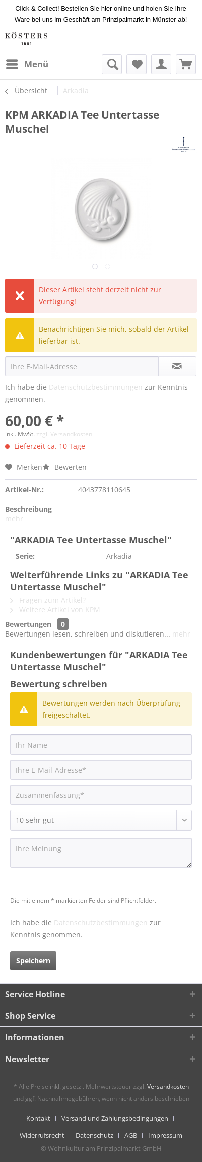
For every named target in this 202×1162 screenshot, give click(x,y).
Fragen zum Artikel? (48, 600)
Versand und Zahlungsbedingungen (114, 1118)
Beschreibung (28, 509)
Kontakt (38, 1118)
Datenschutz (94, 1135)
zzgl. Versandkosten (64, 434)
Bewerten (64, 467)
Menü (27, 63)
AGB (130, 1135)
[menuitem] (26, 64)
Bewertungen (28, 624)
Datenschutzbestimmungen (96, 387)
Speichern (33, 960)
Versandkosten (168, 1086)
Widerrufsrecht (42, 1135)
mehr (14, 518)
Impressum (165, 1135)
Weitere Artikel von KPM (55, 609)
